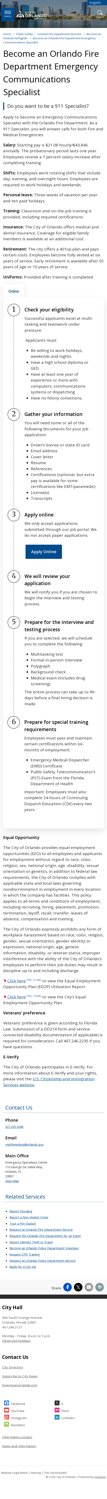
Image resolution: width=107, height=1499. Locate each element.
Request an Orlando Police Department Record (42, 1260)
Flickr (65, 1410)
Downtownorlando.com (19, 1385)
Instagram (19, 1417)
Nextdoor (18, 1424)
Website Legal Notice (14, 1473)
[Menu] (7, 14)
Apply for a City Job (22, 1267)
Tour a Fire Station (22, 1223)
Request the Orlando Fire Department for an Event (45, 1236)
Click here (24, 981)
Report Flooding (20, 1211)
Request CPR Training (24, 1254)
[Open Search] (100, 14)
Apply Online (43, 551)
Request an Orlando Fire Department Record (40, 1229)
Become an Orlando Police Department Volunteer (44, 1248)
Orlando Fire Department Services (59, 34)
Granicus (100, 1477)
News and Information (19, 1446)
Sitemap (36, 1473)
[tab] (13, 290)
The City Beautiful (55, 1473)
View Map (12, 1181)
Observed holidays (16, 1341)
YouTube (17, 1410)
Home (7, 34)
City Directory (12, 1367)
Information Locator (17, 1437)
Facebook (18, 1403)
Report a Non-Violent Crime (28, 1217)
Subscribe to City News (19, 1376)
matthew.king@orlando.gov (24, 1144)
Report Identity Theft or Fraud (31, 1242)
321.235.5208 (14, 1127)
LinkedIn (68, 1417)
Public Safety (24, 34)
